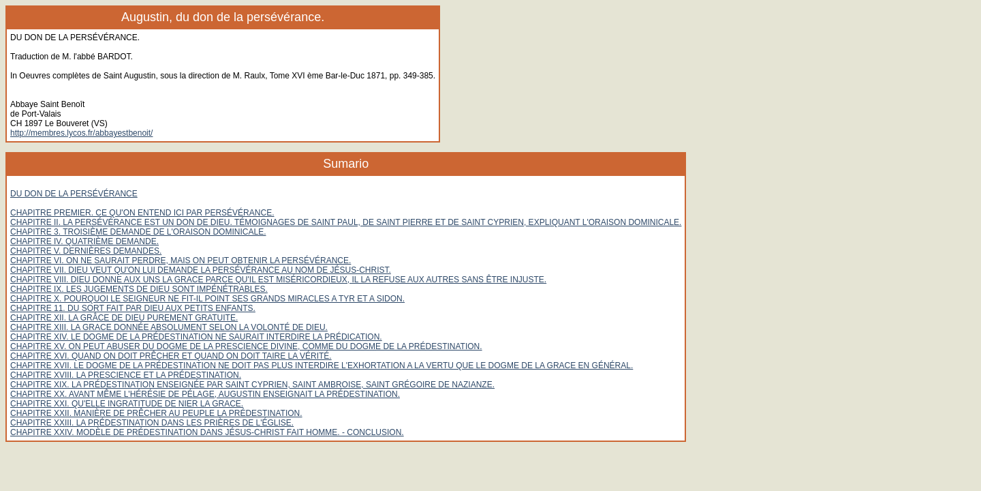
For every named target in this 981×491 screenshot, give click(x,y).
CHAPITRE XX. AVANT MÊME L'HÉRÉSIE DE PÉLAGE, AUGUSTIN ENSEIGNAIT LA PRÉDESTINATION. (205, 394)
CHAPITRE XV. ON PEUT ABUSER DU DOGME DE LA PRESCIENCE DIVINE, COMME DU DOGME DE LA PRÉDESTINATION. (246, 346)
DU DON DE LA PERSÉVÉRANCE (74, 193)
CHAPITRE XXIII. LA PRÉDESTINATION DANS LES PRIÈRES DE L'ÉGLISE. (152, 423)
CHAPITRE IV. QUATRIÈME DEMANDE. (84, 241)
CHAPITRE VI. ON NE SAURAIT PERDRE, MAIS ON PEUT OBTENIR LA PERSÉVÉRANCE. (180, 260)
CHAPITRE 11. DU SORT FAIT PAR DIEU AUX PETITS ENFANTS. (132, 308)
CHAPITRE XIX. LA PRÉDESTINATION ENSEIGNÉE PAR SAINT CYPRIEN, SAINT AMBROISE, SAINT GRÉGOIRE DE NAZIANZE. (252, 384)
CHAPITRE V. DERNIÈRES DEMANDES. (85, 251)
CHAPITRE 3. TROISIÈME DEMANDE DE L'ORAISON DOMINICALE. (138, 232)
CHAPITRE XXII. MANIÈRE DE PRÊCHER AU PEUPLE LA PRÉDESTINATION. (156, 413)
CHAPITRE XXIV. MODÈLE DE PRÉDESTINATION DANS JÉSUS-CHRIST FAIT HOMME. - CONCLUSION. (207, 432)
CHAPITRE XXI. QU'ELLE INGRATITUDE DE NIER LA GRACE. (126, 403)
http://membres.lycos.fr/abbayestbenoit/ (81, 133)
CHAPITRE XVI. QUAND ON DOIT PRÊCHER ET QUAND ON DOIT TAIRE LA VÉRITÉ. (171, 356)
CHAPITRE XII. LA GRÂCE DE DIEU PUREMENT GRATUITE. (124, 318)
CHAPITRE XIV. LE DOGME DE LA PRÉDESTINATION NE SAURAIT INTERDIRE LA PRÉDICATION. (196, 337)
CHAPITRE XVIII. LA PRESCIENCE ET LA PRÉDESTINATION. (125, 375)
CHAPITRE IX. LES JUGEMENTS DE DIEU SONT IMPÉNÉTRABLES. (139, 289)
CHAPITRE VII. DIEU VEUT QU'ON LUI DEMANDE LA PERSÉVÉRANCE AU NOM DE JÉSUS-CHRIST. (200, 270)
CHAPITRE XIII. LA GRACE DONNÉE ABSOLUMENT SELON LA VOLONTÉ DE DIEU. (169, 327)
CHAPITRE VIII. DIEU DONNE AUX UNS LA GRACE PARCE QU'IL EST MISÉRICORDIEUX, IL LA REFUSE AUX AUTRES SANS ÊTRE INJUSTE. (278, 279)
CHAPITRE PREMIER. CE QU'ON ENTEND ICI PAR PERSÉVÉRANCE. (142, 213)
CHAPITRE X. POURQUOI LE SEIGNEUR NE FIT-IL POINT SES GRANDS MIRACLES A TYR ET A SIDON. (207, 298)
